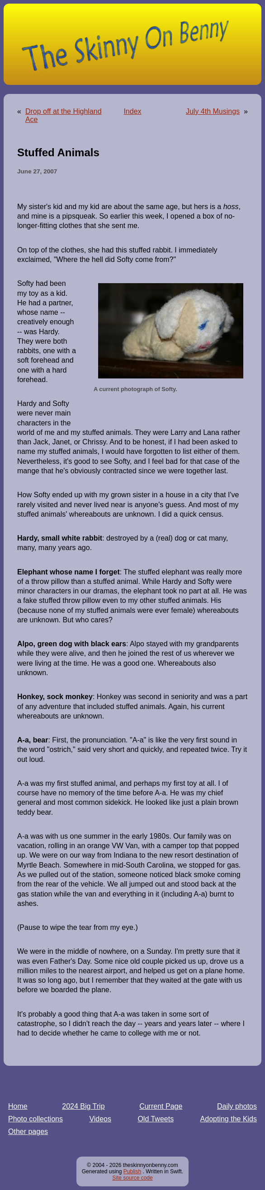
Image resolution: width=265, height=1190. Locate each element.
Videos (100, 1119)
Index (132, 111)
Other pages (28, 1131)
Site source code (132, 1178)
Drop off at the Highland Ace (63, 115)
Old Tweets (155, 1119)
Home (18, 1106)
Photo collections (35, 1119)
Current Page (160, 1106)
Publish (132, 1171)
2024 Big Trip (83, 1106)
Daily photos (237, 1106)
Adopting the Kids (228, 1119)
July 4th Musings (213, 111)
